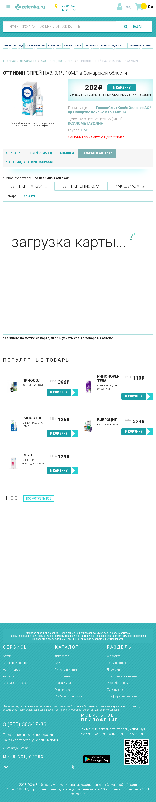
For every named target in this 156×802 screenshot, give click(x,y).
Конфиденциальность (122, 696)
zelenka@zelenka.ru (17, 748)
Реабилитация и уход (113, 45)
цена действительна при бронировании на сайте (110, 94)
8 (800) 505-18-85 (24, 724)
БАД (21, 45)
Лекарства (10, 45)
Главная (9, 61)
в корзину (122, 88)
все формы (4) (41, 153)
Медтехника (91, 45)
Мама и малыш (72, 45)
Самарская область (67, 8)
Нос (70, 61)
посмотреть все (38, 498)
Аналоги (8, 676)
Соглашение (115, 689)
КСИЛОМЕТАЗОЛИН (85, 123)
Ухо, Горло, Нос (52, 61)
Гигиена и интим (66, 669)
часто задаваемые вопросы (29, 162)
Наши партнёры (117, 662)
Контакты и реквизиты (122, 676)
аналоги (67, 153)
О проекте (113, 656)
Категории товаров (16, 662)
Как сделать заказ (15, 682)
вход (127, 7)
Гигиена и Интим (35, 45)
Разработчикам (117, 682)
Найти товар (11, 669)
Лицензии (113, 669)
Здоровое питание (140, 45)
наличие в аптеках (96, 153)
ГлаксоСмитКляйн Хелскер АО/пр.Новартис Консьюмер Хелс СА (109, 110)
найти (136, 27)
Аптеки (7, 656)
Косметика (54, 45)
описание (14, 153)
